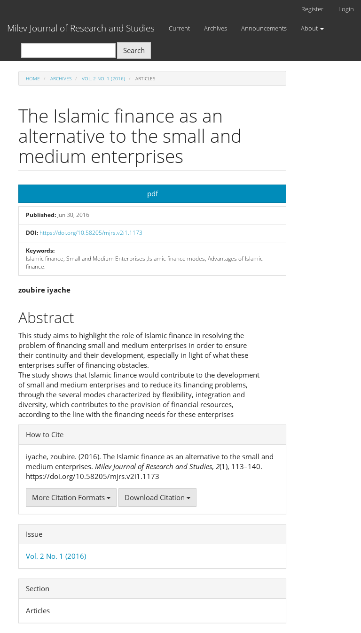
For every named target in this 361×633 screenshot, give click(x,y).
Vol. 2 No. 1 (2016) (103, 78)
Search (134, 50)
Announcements (264, 28)
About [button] (312, 28)
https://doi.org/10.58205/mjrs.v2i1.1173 (90, 233)
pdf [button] (152, 193)
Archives (215, 28)
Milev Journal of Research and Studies (81, 28)
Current (179, 28)
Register (312, 9)
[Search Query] (68, 50)
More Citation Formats (71, 497)
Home (33, 78)
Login (346, 9)
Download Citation (157, 497)
